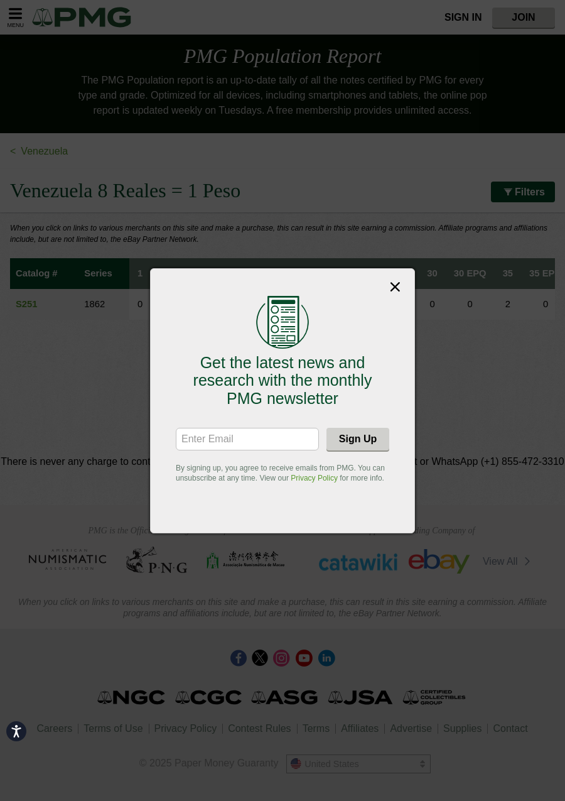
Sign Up (358, 438)
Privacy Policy (314, 478)
